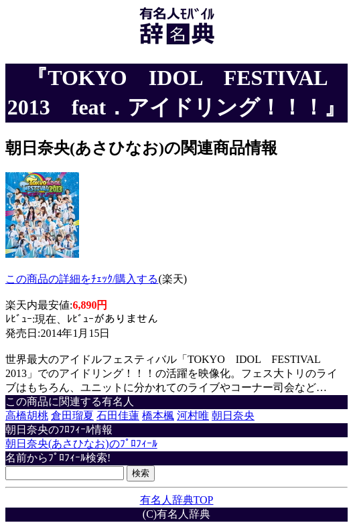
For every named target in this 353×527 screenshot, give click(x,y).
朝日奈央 (233, 415)
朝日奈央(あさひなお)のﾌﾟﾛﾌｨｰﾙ (81, 443)
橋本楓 (158, 415)
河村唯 (193, 415)
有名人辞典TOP (177, 500)
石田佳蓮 (117, 415)
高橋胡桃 (26, 415)
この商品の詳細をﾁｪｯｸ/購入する (81, 279)
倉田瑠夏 (72, 415)
